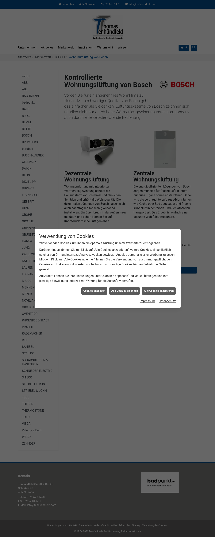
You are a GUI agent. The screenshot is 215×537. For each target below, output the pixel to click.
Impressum (147, 281)
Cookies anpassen (94, 271)
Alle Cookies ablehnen (124, 271)
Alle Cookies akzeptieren (159, 271)
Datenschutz (167, 281)
